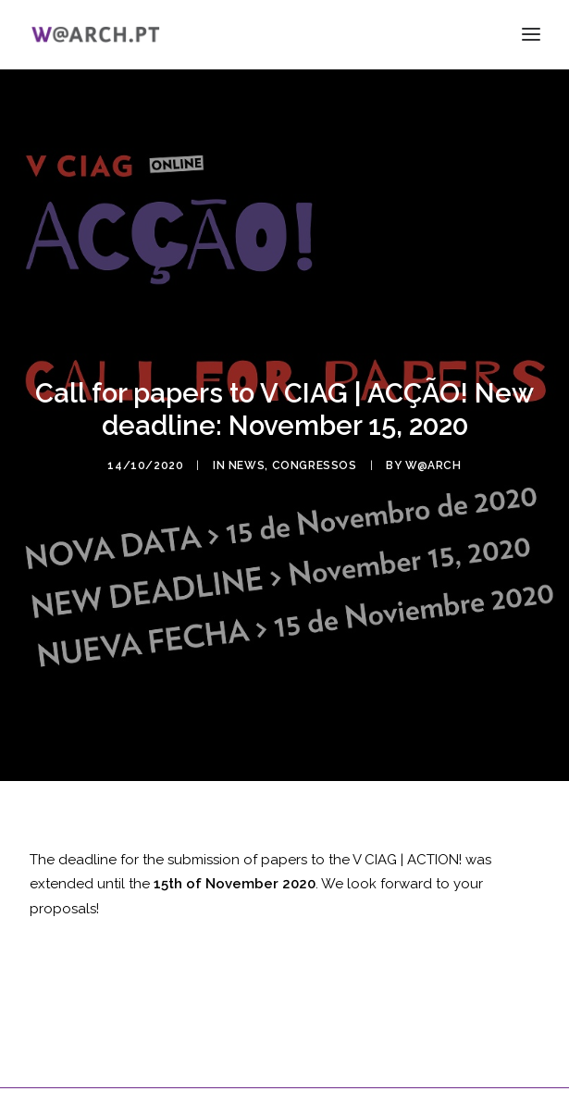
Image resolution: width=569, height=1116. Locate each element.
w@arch (433, 460)
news (247, 460)
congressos (314, 460)
